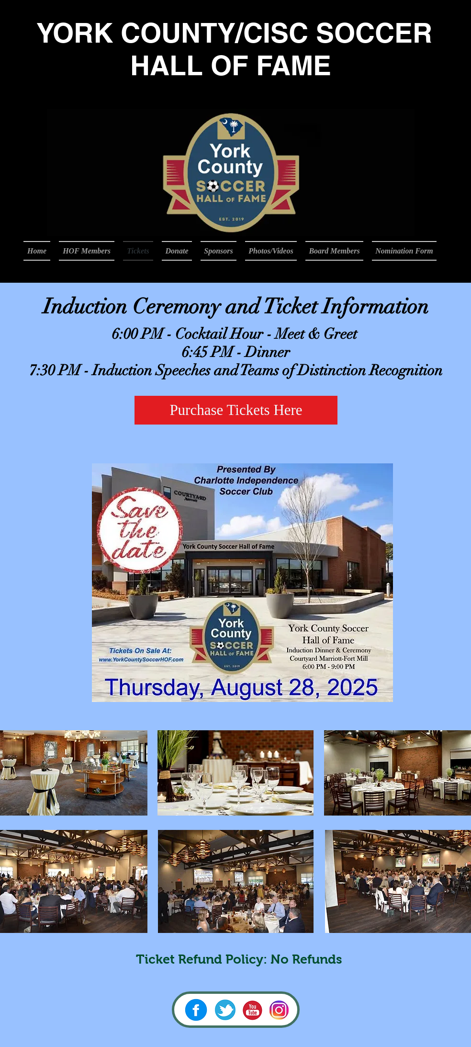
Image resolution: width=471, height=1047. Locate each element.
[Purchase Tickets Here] (236, 410)
